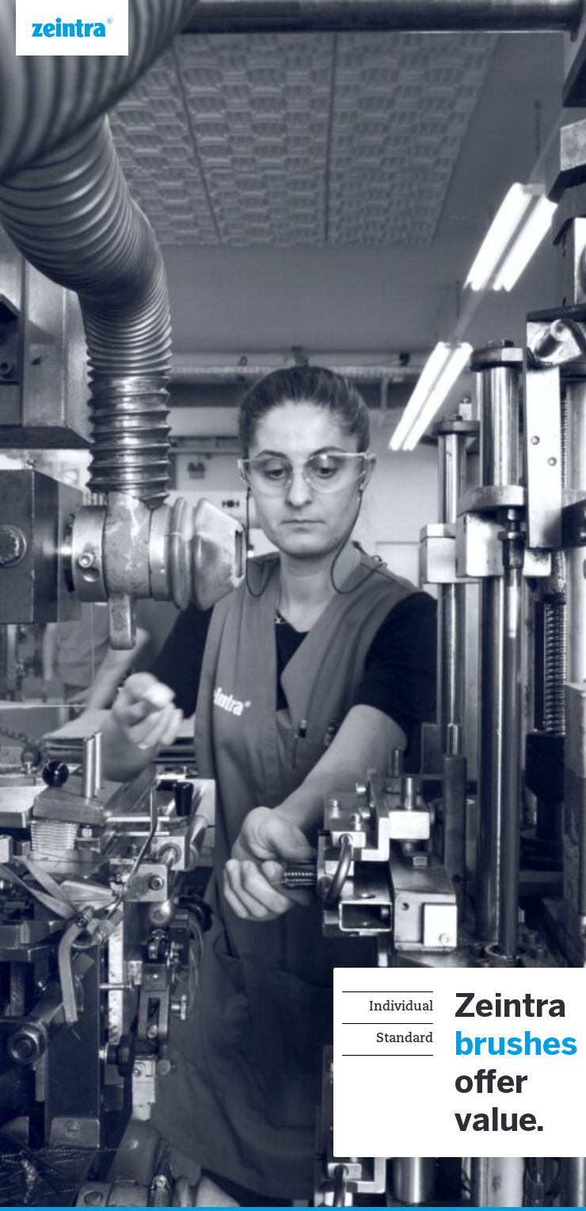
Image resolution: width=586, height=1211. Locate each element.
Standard (404, 1039)
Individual (401, 1007)
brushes (516, 1046)
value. (500, 1122)
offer (491, 1084)
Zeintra (510, 1008)
